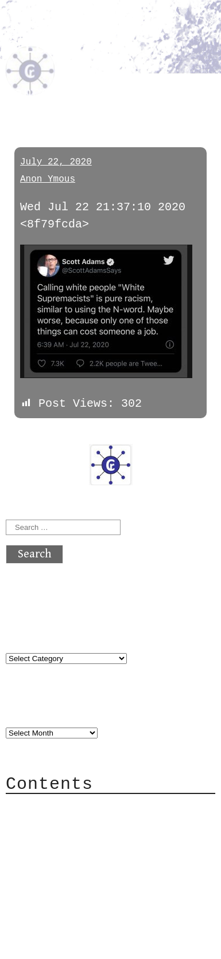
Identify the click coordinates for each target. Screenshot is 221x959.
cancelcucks (54, 93)
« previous (33, 435)
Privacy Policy (77, 875)
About (46, 807)
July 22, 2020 (56, 162)
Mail (42, 841)
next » (83, 435)
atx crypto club (77, 38)
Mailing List (70, 858)
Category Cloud (77, 824)
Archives (33, 708)
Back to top (44, 944)
